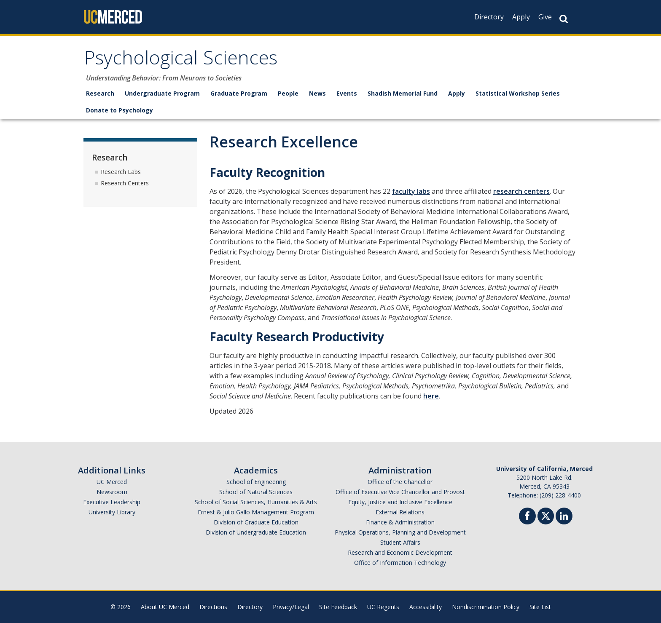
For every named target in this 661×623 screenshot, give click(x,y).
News (317, 93)
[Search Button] (563, 19)
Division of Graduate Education (256, 522)
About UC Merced (165, 607)
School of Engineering (256, 482)
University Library (112, 512)
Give (545, 16)
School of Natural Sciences (256, 492)
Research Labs (121, 172)
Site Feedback (338, 607)
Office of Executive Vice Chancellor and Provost (400, 492)
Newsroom (112, 492)
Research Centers (125, 183)
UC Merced (112, 482)
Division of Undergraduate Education (256, 532)
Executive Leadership (111, 502)
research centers (521, 191)
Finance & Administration (400, 522)
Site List (540, 607)
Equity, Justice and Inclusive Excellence (400, 502)
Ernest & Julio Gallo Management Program (256, 512)
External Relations (400, 512)
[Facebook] (527, 517)
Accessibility (425, 607)
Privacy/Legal (291, 607)
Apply (521, 16)
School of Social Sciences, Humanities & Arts (256, 502)
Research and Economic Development (400, 552)
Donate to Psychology (119, 110)
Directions (213, 607)
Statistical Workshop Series (518, 93)
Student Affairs (400, 542)
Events (346, 93)
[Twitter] (546, 514)
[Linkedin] (564, 517)
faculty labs (411, 191)
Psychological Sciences (180, 60)
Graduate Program (238, 93)
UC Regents (383, 607)
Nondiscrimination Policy (485, 607)
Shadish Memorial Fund (403, 93)
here (431, 396)
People (288, 93)
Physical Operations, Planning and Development (400, 532)
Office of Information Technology (400, 563)
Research (100, 93)
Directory (489, 16)
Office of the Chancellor (400, 482)
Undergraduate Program (162, 93)
